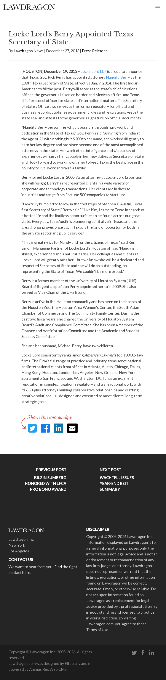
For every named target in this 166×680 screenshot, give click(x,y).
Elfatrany (72, 663)
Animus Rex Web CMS (48, 669)
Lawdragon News (28, 50)
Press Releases (94, 50)
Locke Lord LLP (93, 71)
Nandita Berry (118, 77)
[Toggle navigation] (158, 7)
